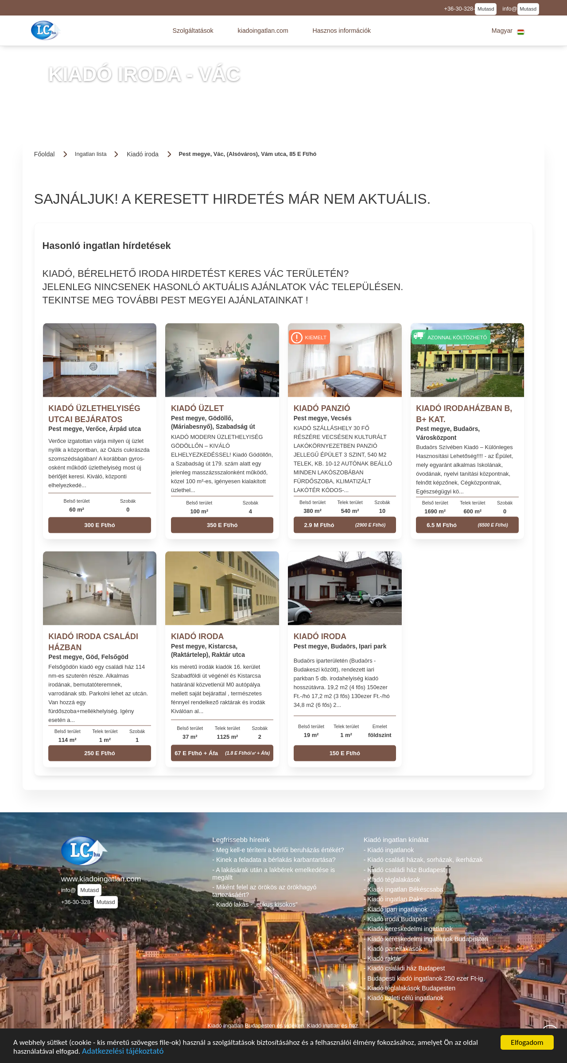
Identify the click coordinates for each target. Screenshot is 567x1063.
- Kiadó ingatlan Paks (393, 899)
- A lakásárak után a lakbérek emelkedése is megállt (273, 873)
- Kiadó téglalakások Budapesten (409, 988)
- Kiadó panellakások (393, 948)
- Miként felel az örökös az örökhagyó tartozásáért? (264, 891)
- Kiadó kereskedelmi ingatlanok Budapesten (426, 939)
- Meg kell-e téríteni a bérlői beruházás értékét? (278, 850)
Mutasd (486, 9)
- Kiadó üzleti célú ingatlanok (404, 997)
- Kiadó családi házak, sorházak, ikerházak (423, 859)
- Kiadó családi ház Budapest (404, 869)
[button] (193, 31)
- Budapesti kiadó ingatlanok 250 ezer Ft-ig (423, 978)
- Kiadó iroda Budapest (395, 919)
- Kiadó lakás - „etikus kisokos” (254, 904)
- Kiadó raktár (382, 958)
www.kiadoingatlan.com (101, 878)
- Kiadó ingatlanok (389, 850)
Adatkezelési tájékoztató (122, 1052)
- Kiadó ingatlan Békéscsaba (403, 889)
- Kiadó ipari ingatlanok (395, 909)
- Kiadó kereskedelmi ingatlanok (408, 928)
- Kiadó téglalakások (392, 879)
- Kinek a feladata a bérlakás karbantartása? (273, 859)
